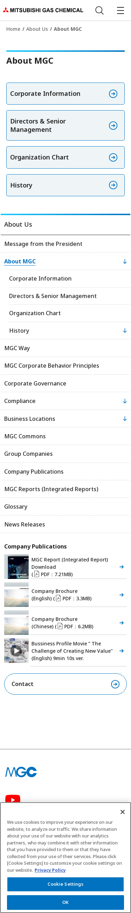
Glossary (15, 506)
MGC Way (17, 348)
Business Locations (29, 419)
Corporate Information (40, 278)
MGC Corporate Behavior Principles (51, 365)
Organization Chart (35, 313)
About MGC (20, 261)
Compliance (20, 401)
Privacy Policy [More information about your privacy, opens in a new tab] (50, 873)
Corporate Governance (35, 383)
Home (13, 29)
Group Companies (28, 454)
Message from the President (43, 244)
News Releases (24, 524)
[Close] (122, 815)
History (19, 330)
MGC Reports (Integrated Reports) (51, 489)
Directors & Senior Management (53, 296)
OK (65, 905)
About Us (37, 29)
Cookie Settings (66, 887)
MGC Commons (25, 436)
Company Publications (34, 471)
